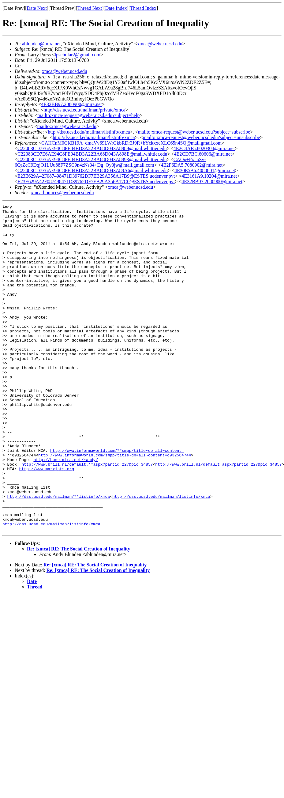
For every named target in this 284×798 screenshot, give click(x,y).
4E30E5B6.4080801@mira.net (204, 170)
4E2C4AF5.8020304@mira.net (204, 148)
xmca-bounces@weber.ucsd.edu (62, 192)
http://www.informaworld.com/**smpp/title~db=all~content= (117, 500)
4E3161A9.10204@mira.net (209, 176)
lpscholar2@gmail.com (77, 54)
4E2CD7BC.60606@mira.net (203, 154)
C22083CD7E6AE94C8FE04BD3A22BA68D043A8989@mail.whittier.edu (92, 148)
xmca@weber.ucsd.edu (159, 43)
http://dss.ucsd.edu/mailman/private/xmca (84, 109)
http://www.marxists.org (46, 522)
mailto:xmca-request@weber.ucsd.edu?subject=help (88, 115)
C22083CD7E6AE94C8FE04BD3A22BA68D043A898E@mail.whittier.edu (92, 154)
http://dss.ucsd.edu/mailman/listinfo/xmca (89, 131)
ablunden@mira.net (41, 43)
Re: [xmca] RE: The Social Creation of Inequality (78, 614)
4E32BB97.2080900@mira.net (71, 104)
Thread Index (143, 8)
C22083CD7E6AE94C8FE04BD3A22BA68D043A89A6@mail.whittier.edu (92, 170)
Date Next (37, 8)
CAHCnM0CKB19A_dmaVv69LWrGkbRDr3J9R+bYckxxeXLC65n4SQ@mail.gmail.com (131, 143)
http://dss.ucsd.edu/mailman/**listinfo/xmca (58, 555)
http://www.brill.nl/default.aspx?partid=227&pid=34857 (218, 516)
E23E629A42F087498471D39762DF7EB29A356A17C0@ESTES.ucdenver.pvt (96, 181)
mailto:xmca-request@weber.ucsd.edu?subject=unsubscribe (201, 137)
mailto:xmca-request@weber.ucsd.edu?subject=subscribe (194, 131)
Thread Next (89, 8)
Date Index (116, 8)
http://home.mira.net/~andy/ (65, 511)
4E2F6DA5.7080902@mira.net (191, 165)
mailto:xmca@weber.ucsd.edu (66, 126)
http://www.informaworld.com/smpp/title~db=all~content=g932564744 (114, 505)
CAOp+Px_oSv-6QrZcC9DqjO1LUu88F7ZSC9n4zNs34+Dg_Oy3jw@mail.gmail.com (110, 162)
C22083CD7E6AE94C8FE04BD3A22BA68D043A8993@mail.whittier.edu (92, 159)
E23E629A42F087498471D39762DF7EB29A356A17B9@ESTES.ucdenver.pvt (96, 176)
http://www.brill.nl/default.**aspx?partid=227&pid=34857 (87, 516)
